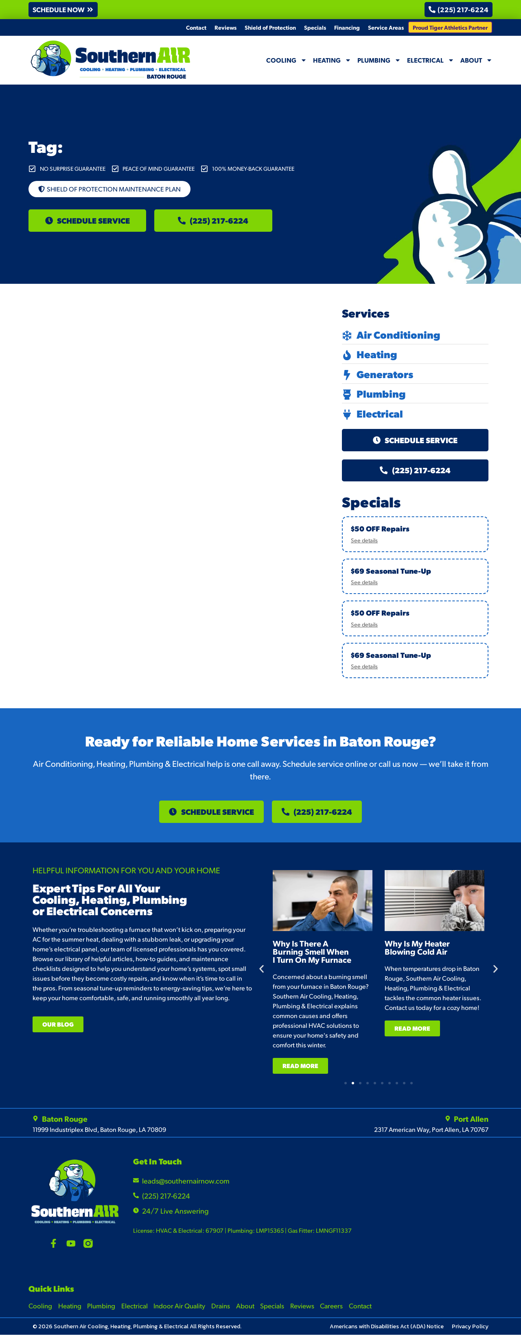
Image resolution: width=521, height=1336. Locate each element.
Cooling (286, 60)
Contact (196, 27)
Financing (347, 27)
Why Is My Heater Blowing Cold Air (435, 948)
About (476, 60)
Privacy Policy (470, 1327)
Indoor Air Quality (180, 1306)
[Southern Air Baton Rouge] (435, 1209)
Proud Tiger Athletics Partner (450, 27)
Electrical (430, 60)
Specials (315, 27)
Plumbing (379, 60)
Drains (221, 1306)
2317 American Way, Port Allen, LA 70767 (431, 1130)
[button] (63, 9)
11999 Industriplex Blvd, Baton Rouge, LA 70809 (99, 1130)
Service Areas (386, 27)
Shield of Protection (270, 27)
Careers (333, 1306)
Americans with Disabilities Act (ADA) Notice (387, 1327)
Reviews (225, 27)
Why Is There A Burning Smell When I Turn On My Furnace (330, 952)
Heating (332, 60)
